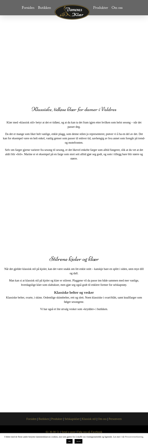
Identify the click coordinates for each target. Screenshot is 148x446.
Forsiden (31, 418)
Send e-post (68, 431)
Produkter (57, 418)
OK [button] (69, 441)
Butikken (43, 418)
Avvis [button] (78, 441)
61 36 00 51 (53, 431)
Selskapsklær (72, 418)
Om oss (102, 418)
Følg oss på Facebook (89, 431)
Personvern (115, 418)
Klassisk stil (89, 418)
